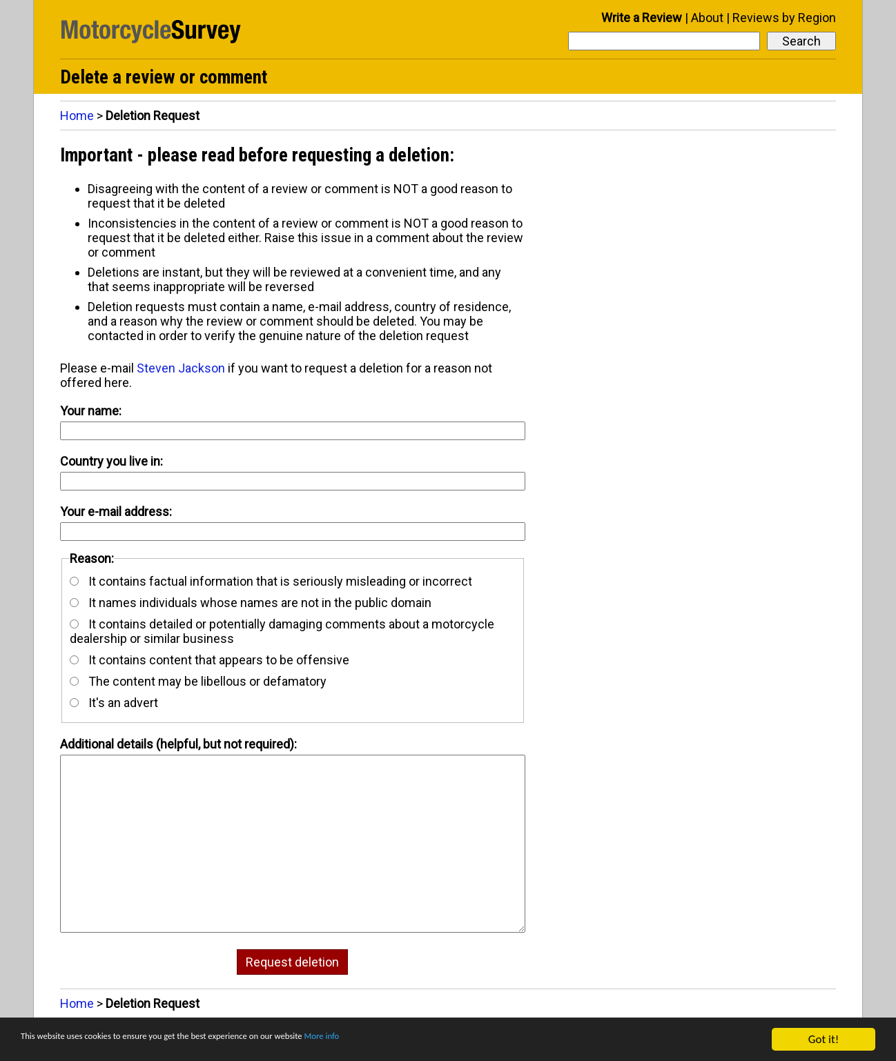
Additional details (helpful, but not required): (178, 744)
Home (77, 115)
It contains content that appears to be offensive (209, 660)
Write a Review (641, 17)
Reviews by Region (784, 17)
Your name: (90, 411)
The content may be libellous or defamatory (198, 681)
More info (424, 1040)
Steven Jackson (181, 368)
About (707, 17)
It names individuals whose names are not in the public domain (250, 602)
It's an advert (114, 702)
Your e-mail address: (116, 511)
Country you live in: (111, 461)
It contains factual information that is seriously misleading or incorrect (271, 581)
